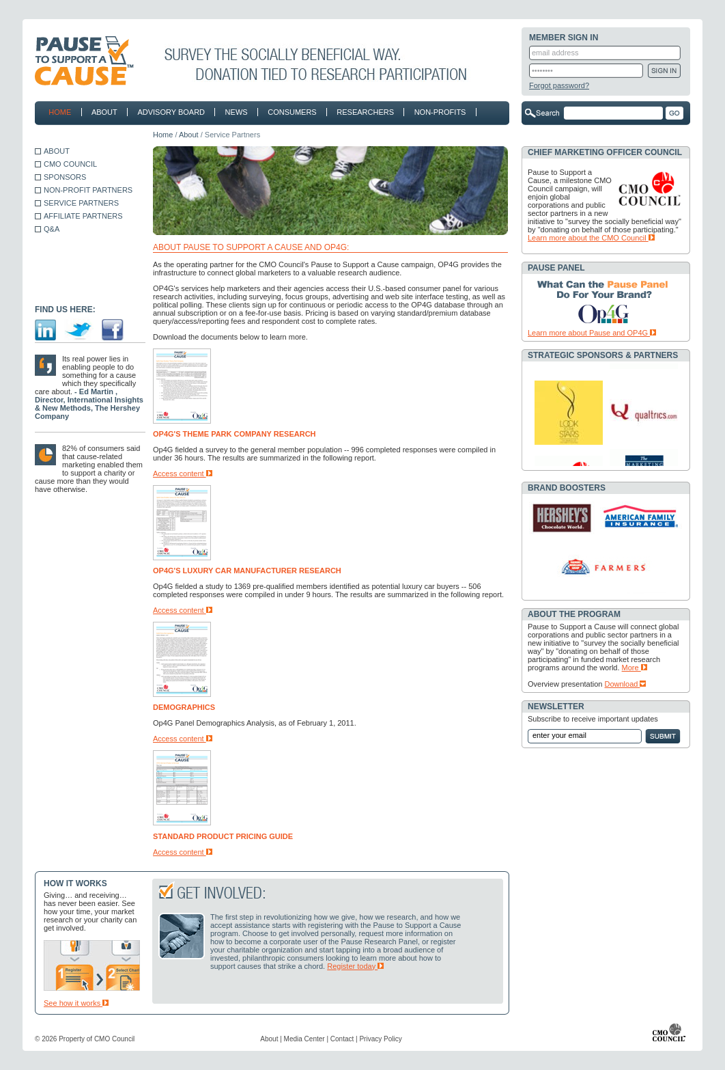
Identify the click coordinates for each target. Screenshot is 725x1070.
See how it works (76, 1003)
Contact (342, 1039)
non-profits (437, 112)
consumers (289, 112)
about (102, 112)
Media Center (304, 1039)
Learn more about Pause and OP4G (592, 333)
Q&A (51, 229)
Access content (182, 473)
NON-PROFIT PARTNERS (88, 190)
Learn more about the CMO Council (591, 238)
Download (625, 684)
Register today (355, 966)
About (189, 135)
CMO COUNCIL (70, 164)
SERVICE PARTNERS (81, 203)
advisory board (171, 112)
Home (163, 135)
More (634, 667)
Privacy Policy (380, 1039)
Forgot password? (559, 85)
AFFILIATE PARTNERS (83, 216)
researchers (362, 112)
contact (66, 134)
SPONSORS (65, 177)
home (59, 112)
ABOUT (57, 151)
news (233, 112)
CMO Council (114, 1039)
